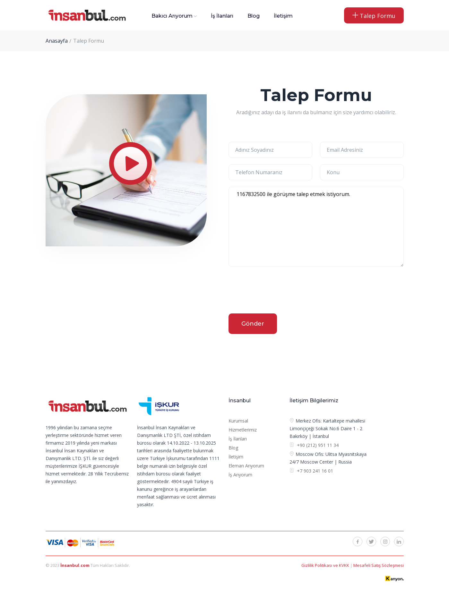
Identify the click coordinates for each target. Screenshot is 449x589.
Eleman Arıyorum (246, 466)
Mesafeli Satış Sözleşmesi (378, 565)
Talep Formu (373, 16)
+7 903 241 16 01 (314, 471)
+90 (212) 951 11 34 (318, 445)
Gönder (252, 323)
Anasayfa (57, 40)
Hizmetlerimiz (243, 430)
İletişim (283, 16)
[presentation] (277, 291)
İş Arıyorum (240, 475)
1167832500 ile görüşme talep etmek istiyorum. (316, 227)
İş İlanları (222, 16)
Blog (253, 16)
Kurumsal (238, 421)
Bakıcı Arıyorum (172, 16)
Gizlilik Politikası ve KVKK (325, 565)
